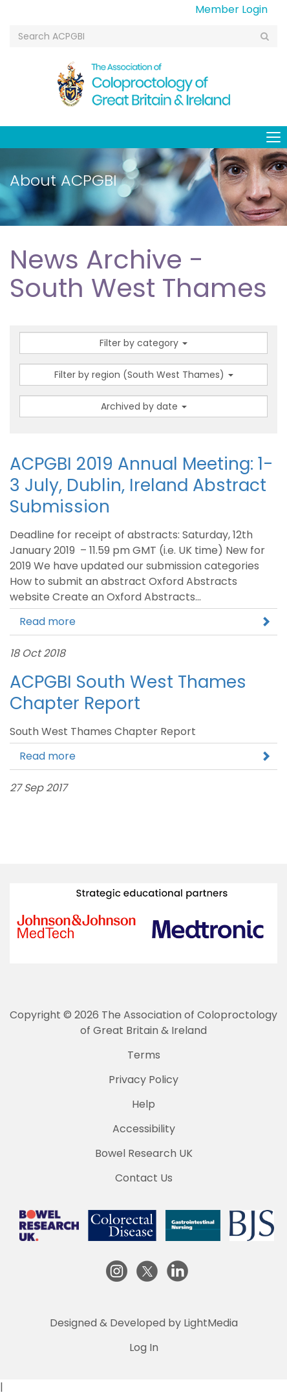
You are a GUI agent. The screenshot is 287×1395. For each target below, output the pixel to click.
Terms (143, 1055)
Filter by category (143, 342)
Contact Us (144, 1177)
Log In (143, 1347)
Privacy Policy (143, 1079)
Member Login (231, 9)
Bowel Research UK (144, 1153)
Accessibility (143, 1128)
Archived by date (144, 406)
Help (143, 1104)
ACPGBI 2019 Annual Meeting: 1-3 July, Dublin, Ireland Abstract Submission (141, 485)
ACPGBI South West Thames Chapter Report (128, 692)
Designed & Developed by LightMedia (144, 1322)
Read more (145, 621)
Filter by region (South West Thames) (143, 374)
